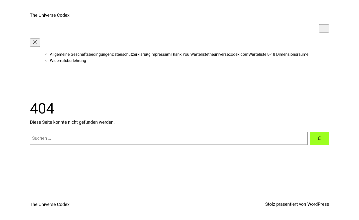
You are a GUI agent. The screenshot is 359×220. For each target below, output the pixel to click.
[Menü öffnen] (324, 28)
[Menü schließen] (35, 42)
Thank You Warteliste (189, 54)
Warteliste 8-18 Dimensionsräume (278, 54)
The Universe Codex (50, 15)
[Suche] (319, 138)
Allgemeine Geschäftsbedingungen (81, 54)
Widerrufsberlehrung (68, 60)
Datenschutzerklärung (131, 54)
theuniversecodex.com (228, 54)
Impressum (161, 54)
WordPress (318, 204)
